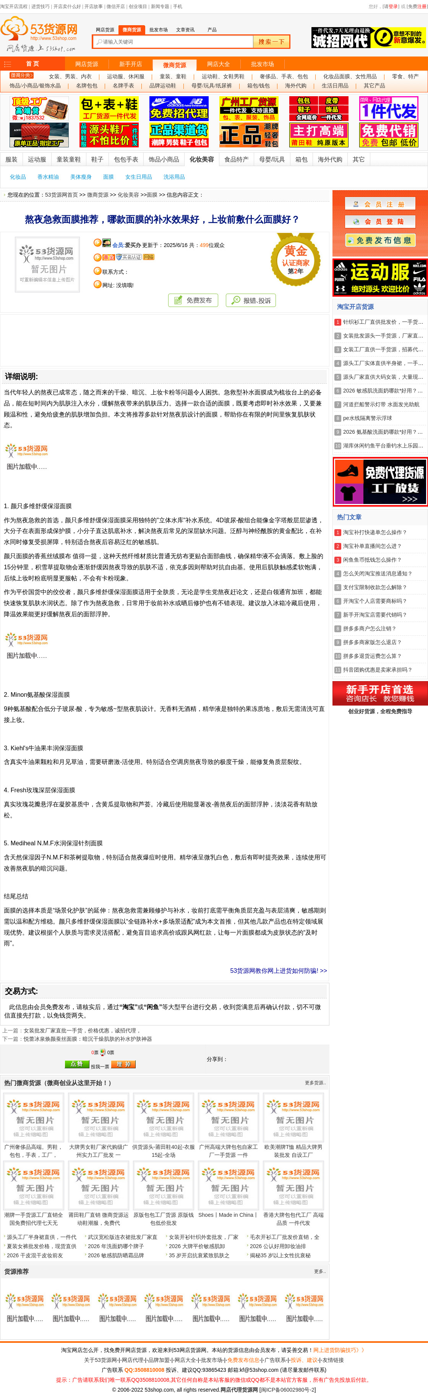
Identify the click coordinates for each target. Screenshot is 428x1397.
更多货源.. (315, 1082)
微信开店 (116, 6)
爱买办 (133, 245)
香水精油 (48, 177)
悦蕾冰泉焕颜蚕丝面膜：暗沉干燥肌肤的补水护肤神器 (88, 1039)
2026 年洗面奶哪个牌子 (116, 1246)
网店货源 (86, 64)
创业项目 (138, 6)
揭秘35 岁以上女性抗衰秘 (280, 1255)
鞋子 (97, 159)
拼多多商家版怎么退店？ (372, 642)
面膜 (108, 177)
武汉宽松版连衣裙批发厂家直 (122, 1237)
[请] (391, 6)
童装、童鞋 (173, 76)
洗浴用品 (174, 177)
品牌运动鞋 (162, 86)
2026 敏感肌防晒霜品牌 (116, 1255)
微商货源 (174, 65)
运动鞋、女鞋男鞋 (223, 76)
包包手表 (126, 159)
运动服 (37, 159)
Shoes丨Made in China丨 (228, 1215)
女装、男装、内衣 (70, 76)
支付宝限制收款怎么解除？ (375, 587)
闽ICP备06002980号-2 (288, 1390)
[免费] (417, 6)
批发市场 (262, 64)
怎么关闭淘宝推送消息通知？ (378, 573)
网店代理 (132, 1360)
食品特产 (236, 159)
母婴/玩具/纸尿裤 (211, 86)
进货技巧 (40, 6)
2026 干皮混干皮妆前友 (35, 1255)
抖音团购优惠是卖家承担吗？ (378, 670)
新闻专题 (160, 6)
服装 (11, 159)
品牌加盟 (159, 1360)
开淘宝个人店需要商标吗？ (375, 601)
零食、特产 (405, 76)
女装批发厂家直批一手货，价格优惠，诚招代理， (82, 1030)
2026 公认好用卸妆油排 (278, 1246)
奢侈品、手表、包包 (284, 76)
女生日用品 (138, 177)
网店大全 (218, 64)
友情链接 (333, 1360)
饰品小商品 (164, 159)
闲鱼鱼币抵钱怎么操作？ (372, 560)
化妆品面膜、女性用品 (350, 76)
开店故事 (93, 6)
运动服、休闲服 (125, 76)
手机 (177, 6)
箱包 (301, 159)
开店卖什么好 (67, 6)
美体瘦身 (81, 177)
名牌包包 (86, 86)
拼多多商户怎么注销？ (370, 628)
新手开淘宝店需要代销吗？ (375, 615)
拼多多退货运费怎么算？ (372, 656)
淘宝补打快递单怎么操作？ (375, 532)
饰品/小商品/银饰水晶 (35, 86)
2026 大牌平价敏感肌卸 (197, 1246)
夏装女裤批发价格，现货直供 (41, 1246)
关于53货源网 (100, 1360)
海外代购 (295, 86)
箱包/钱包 (258, 86)
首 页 (32, 64)
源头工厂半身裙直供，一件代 (41, 1237)
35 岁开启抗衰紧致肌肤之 (199, 1255)
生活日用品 (335, 86)
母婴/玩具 (272, 159)
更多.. (320, 1271)
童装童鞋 (69, 159)
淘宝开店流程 (14, 6)
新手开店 (130, 64)
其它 (359, 159)
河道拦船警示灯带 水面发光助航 (381, 404)
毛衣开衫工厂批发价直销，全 (284, 1237)
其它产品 (374, 86)
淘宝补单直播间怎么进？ (372, 546)
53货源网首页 (61, 195)
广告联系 (275, 1360)
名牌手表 (123, 86)
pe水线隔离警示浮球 (367, 418)
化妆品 (18, 177)
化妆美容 (202, 159)
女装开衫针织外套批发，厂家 (203, 1237)
